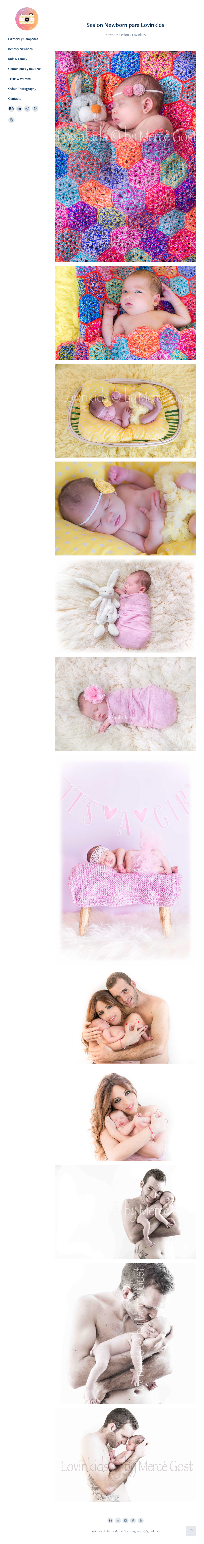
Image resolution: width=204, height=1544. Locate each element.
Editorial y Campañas (23, 39)
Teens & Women (19, 78)
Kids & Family (17, 59)
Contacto (14, 98)
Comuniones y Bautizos (24, 68)
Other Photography (22, 88)
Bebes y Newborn (20, 49)
